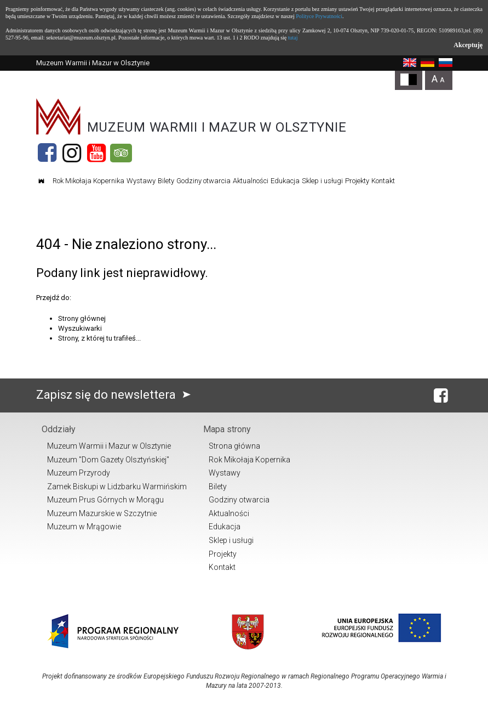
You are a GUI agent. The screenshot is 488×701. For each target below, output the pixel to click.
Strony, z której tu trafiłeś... (99, 338)
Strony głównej (82, 318)
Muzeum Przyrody (78, 472)
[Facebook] (47, 153)
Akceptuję (468, 45)
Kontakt (383, 181)
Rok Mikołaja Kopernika (88, 181)
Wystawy (141, 181)
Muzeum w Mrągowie (84, 526)
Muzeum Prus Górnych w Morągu (105, 499)
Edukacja (285, 181)
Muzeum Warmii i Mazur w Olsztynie (109, 446)
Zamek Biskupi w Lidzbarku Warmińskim (117, 486)
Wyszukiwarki (80, 328)
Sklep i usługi (322, 181)
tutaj (293, 38)
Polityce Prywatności (319, 16)
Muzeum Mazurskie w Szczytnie (102, 513)
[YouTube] (96, 153)
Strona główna (234, 446)
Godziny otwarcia (203, 181)
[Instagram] (72, 153)
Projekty (357, 181)
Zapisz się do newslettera (116, 395)
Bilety (166, 181)
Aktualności (250, 181)
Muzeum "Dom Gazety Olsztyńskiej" (108, 459)
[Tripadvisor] (121, 153)
